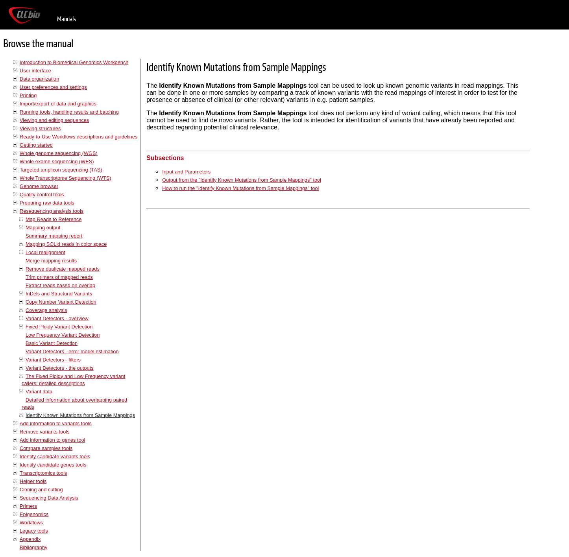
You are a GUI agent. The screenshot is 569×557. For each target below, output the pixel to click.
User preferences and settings (53, 87)
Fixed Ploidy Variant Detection (59, 327)
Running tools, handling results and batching (69, 112)
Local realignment (45, 252)
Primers (28, 506)
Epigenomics (34, 514)
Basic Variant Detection (52, 343)
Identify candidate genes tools (53, 465)
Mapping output (43, 228)
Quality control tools (42, 194)
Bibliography (33, 547)
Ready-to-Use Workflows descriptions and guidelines (78, 137)
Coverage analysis (46, 310)
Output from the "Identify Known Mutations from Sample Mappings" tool (241, 180)
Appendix (30, 539)
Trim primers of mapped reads (59, 277)
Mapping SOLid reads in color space (66, 244)
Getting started (36, 145)
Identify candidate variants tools (55, 456)
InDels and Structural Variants (59, 294)
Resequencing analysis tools (51, 211)
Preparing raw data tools (47, 203)
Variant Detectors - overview (57, 318)
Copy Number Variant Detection (61, 302)
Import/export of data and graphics (58, 104)
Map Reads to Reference (53, 219)
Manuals (66, 19)
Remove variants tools (45, 432)
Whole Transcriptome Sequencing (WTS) (65, 178)
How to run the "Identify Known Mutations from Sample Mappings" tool (240, 188)
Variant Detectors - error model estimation (72, 351)
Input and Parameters (186, 172)
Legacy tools (34, 531)
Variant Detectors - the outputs (60, 368)
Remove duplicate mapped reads (63, 269)
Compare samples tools (46, 448)
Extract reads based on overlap (60, 285)
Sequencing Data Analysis (49, 498)
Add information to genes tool (52, 440)
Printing (28, 95)
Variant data (39, 392)
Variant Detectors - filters (53, 360)
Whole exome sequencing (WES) (57, 161)
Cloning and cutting (41, 489)
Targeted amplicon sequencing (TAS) (61, 170)
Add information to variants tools (56, 423)
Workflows (31, 523)
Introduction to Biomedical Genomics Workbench (74, 62)
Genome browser (39, 186)
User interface (35, 71)
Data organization (39, 79)
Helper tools (33, 481)
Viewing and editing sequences (54, 120)
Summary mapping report (54, 236)
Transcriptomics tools (43, 473)
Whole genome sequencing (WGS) (59, 153)
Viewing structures (40, 128)
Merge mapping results (51, 261)
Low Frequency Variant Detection (63, 335)
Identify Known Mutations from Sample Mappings (80, 415)
